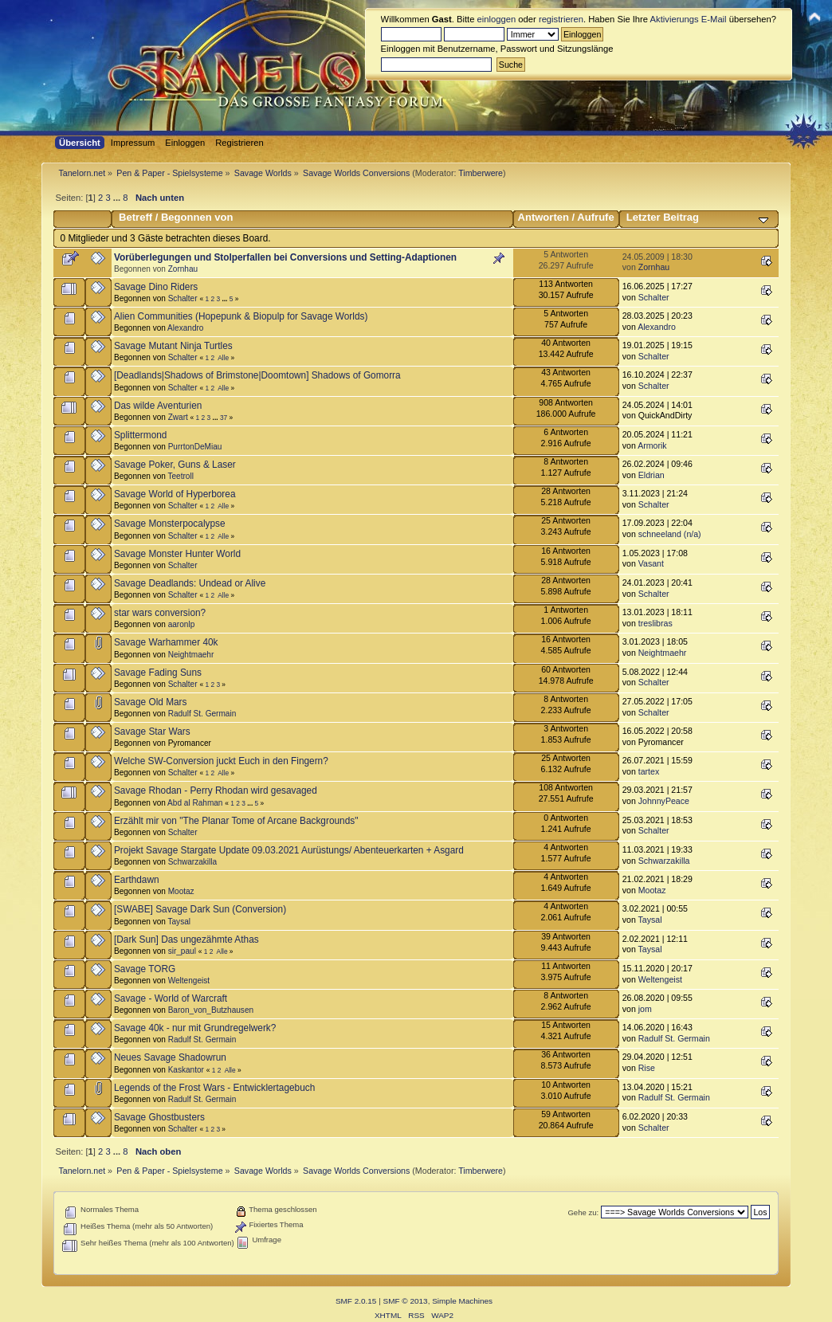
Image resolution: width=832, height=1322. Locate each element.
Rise (646, 1068)
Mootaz (181, 891)
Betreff (135, 217)
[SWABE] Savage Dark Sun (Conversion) (200, 909)
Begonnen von (197, 217)
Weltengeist (189, 980)
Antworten (543, 217)
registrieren (561, 19)
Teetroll (180, 476)
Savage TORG (144, 969)
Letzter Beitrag (662, 217)
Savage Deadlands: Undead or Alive (189, 583)
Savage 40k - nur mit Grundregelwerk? (195, 1028)
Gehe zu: (582, 1212)
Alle (223, 358)
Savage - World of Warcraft (170, 998)
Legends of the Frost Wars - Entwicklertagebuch (214, 1087)
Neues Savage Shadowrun (170, 1057)
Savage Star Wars (152, 731)
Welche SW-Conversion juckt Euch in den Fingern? (221, 761)
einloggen (496, 19)
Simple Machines (462, 1301)
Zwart (178, 417)
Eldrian (651, 475)
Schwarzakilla (193, 861)
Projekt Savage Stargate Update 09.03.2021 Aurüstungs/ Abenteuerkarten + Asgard (289, 850)
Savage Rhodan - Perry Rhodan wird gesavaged (215, 790)
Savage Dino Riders (156, 286)
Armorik (652, 445)
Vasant (651, 563)
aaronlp (181, 624)
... (118, 197)
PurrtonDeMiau (195, 446)
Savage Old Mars (150, 702)
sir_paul (182, 951)
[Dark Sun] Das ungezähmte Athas (186, 939)
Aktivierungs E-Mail (688, 19)
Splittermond (140, 435)
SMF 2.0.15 (356, 1301)
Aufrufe (595, 217)
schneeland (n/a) (669, 534)
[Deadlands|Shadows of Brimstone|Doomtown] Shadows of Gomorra (257, 375)
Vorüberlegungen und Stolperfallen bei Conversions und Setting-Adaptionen (285, 257)
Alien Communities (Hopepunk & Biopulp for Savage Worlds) (240, 316)
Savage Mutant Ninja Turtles (173, 345)
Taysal (178, 921)
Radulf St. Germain (202, 713)
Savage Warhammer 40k (166, 642)
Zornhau (183, 269)
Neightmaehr (191, 654)
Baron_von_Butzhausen (210, 1010)
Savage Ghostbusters (159, 1117)
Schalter (183, 298)
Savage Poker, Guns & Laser (175, 464)
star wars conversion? (160, 612)
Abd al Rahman (194, 802)
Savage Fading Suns (158, 672)
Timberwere (480, 173)
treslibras (655, 623)
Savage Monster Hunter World (177, 553)
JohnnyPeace (663, 801)
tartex (649, 771)
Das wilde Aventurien (158, 405)
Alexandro (185, 328)
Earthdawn (136, 879)
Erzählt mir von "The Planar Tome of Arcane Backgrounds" (236, 820)
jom (645, 1009)
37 (223, 418)
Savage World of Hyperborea (175, 494)
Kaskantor (186, 1069)
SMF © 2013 (405, 1301)
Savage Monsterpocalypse (170, 523)
